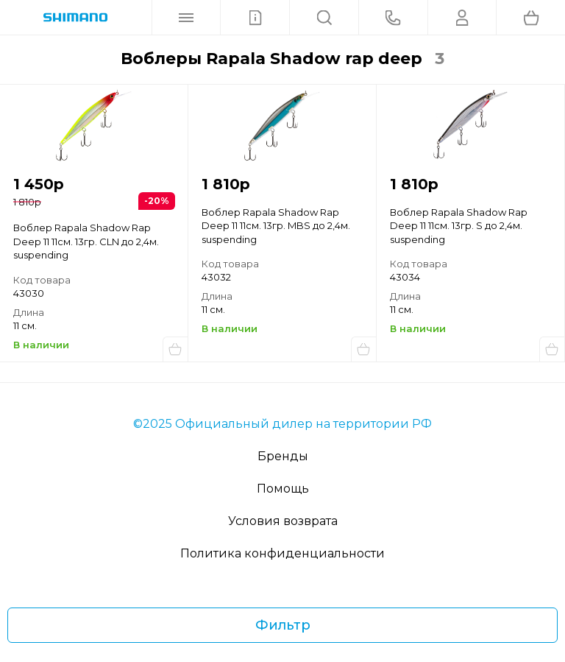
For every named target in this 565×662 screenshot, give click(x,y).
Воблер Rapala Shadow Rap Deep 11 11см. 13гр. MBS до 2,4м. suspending (276, 225)
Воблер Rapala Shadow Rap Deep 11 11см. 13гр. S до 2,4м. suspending (458, 225)
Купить (175, 349)
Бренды (282, 456)
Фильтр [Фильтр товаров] (282, 625)
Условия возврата (283, 521)
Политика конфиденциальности (282, 553)
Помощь (283, 489)
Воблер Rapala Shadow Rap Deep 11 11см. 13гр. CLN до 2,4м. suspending (86, 241)
